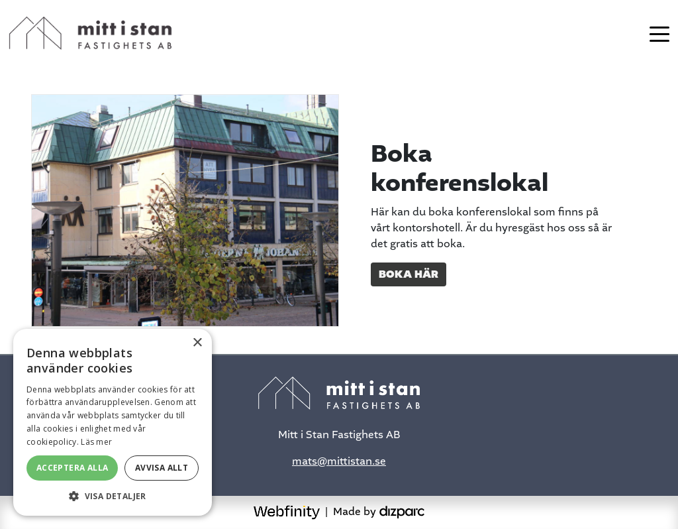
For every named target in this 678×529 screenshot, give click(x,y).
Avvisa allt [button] (161, 467)
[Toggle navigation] (659, 33)
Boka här (408, 274)
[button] (112, 495)
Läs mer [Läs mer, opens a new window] (96, 441)
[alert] (112, 422)
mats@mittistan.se (339, 461)
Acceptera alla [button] (72, 467)
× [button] (197, 343)
